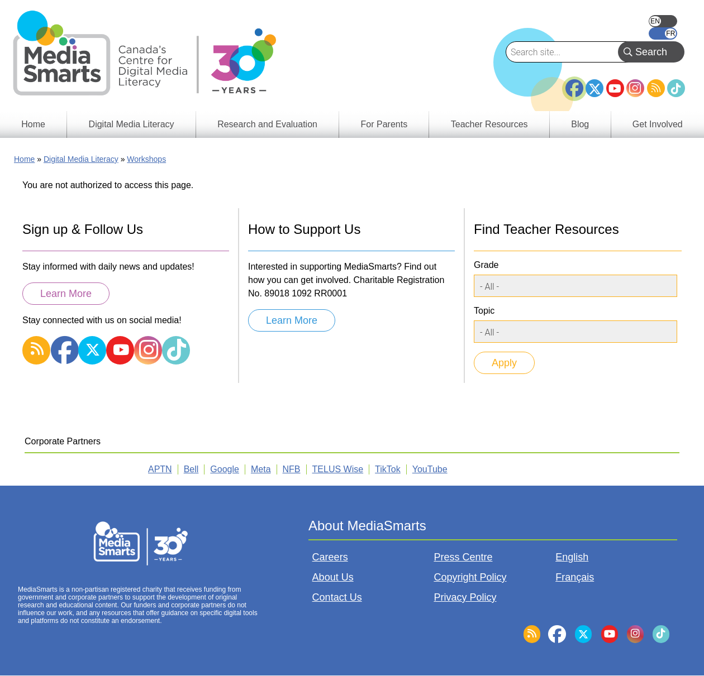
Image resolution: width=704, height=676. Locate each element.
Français (663, 33)
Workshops (146, 159)
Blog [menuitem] (580, 124)
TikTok (676, 88)
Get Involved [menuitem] (657, 124)
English (663, 21)
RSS (656, 88)
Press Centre (463, 557)
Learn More (66, 293)
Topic (484, 310)
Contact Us (337, 597)
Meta (261, 469)
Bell (191, 469)
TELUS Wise (338, 469)
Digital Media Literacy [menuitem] (131, 124)
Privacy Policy (465, 597)
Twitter (594, 88)
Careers (330, 557)
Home (24, 159)
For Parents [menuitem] (384, 124)
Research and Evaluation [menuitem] (267, 124)
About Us (333, 577)
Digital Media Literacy (81, 159)
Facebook (574, 84)
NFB (292, 469)
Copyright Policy (470, 577)
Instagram (635, 88)
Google (224, 469)
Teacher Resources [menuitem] (489, 124)
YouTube (615, 88)
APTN (160, 469)
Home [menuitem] (33, 124)
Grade (486, 265)
